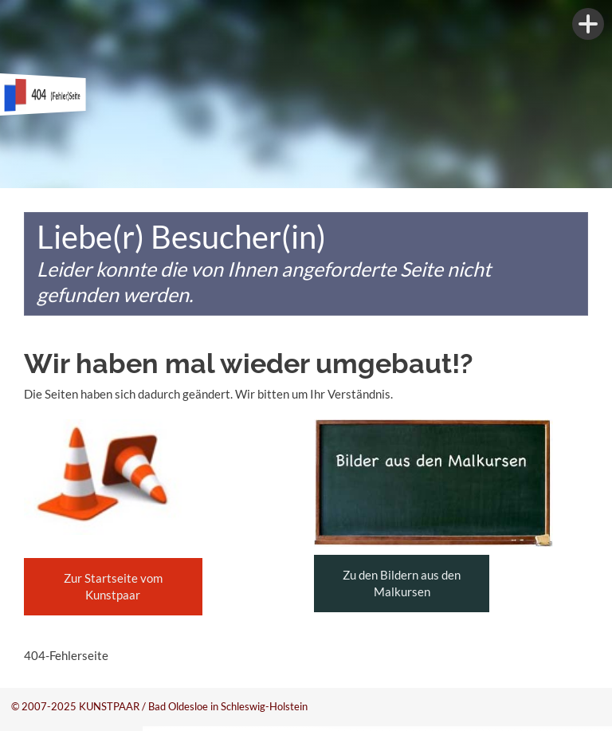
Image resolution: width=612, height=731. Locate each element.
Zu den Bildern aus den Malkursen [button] (402, 583)
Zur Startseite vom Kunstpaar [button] (113, 586)
